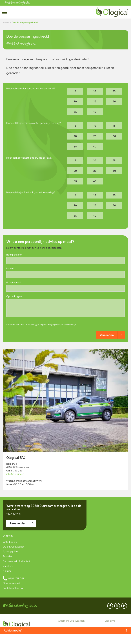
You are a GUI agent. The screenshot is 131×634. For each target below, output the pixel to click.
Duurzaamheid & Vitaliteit (16, 561)
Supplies (7, 556)
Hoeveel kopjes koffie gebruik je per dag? (29, 157)
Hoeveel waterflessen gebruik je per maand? (30, 88)
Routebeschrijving (13, 588)
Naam (9, 268)
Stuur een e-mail (11, 583)
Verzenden (107, 335)
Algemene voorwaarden (71, 620)
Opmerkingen (14, 296)
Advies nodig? (13, 630)
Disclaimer (110, 620)
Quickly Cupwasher (13, 546)
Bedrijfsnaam (13, 254)
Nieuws (7, 570)
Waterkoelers (10, 542)
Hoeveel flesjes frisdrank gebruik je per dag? (30, 192)
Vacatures (8, 566)
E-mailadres (13, 282)
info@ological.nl (15, 474)
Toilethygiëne (10, 551)
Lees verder (17, 523)
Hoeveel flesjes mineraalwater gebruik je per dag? (33, 123)
